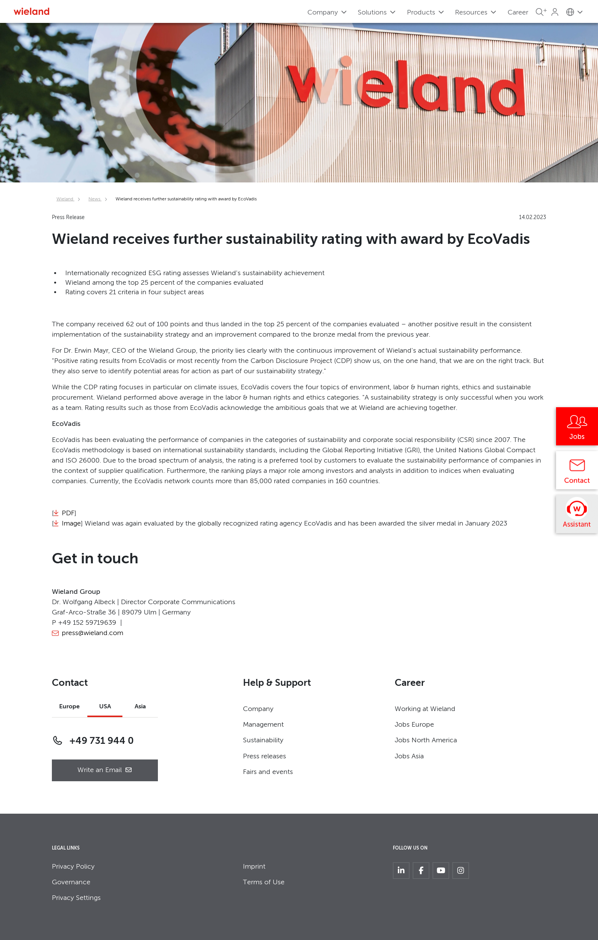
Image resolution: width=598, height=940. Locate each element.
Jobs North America (426, 740)
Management (263, 724)
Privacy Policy (73, 866)
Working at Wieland (425, 709)
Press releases (264, 756)
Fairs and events (268, 772)
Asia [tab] (140, 707)
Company (258, 709)
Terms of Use (264, 882)
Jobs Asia (409, 756)
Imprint (254, 866)
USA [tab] (105, 707)
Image (71, 523)
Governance (71, 882)
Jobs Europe (414, 724)
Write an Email (104, 770)
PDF (68, 513)
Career (518, 12)
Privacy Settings (76, 898)
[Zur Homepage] (31, 11)
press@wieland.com (92, 633)
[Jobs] (577, 429)
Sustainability (263, 740)
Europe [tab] (69, 707)
